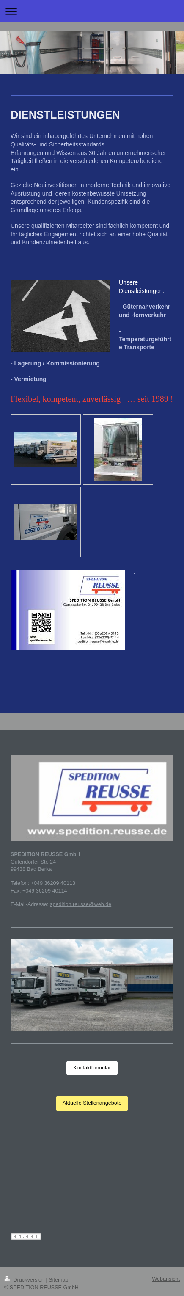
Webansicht (166, 1279)
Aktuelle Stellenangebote (92, 1103)
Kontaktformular (92, 1068)
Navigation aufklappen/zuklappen (92, 11)
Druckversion (25, 1280)
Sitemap (58, 1280)
